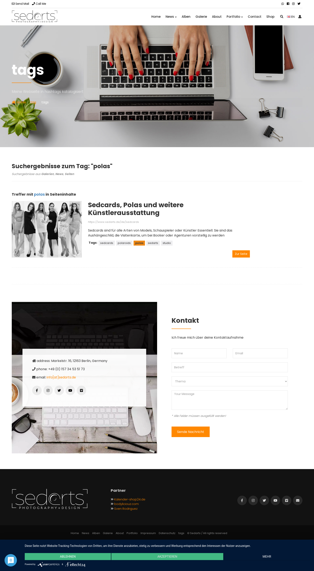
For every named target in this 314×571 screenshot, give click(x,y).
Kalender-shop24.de (129, 499)
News (171, 16)
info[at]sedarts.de (61, 377)
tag (33, 102)
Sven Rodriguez (126, 508)
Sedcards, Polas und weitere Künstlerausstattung (135, 208)
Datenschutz (167, 533)
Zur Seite (241, 254)
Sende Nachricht (190, 431)
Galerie (201, 16)
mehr (267, 557)
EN (291, 16)
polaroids (124, 243)
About (217, 16)
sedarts (153, 243)
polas (139, 243)
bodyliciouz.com (126, 504)
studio (167, 243)
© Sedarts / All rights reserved (207, 533)
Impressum (148, 533)
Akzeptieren (167, 557)
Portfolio (235, 16)
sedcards (106, 243)
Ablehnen (67, 557)
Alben (186, 16)
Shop (270, 16)
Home (156, 16)
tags (181, 533)
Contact (254, 16)
